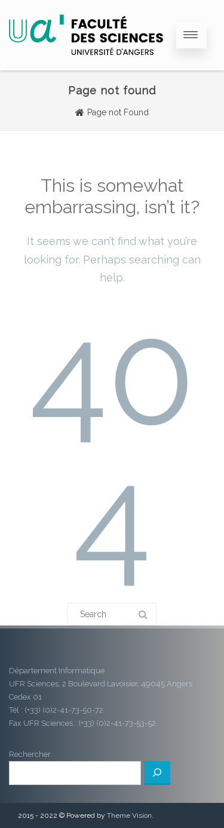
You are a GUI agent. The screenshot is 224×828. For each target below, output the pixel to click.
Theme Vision (129, 815)
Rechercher (30, 754)
